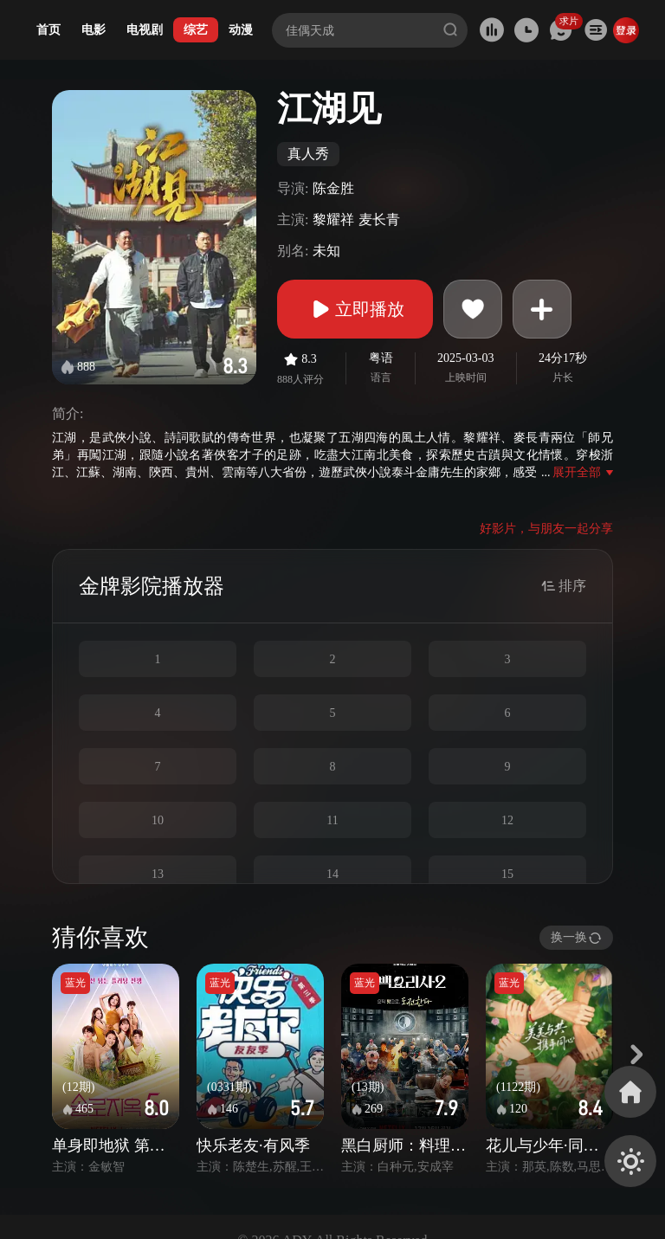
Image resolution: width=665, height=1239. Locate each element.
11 (332, 820)
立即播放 (355, 309)
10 (158, 820)
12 (507, 820)
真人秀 (308, 153)
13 (158, 874)
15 (507, 874)
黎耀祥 (333, 219)
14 (332, 874)
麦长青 (379, 219)
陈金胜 (333, 188)
